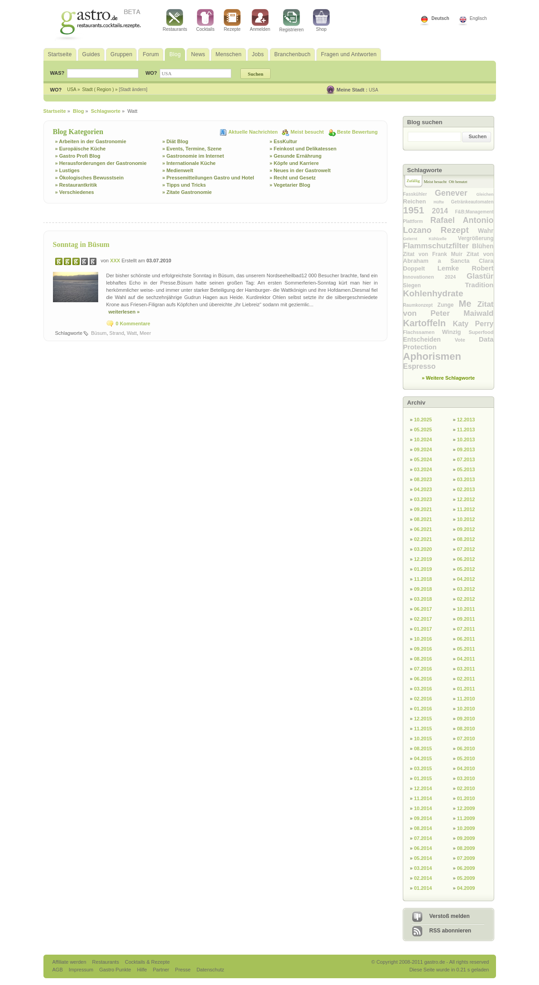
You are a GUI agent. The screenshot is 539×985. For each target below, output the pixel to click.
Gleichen (484, 194)
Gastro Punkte (115, 969)
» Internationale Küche (189, 163)
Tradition (479, 285)
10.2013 (466, 439)
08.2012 (466, 539)
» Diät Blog (175, 141)
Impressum (82, 969)
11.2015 (423, 728)
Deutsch (440, 18)
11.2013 (466, 429)
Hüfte (442, 202)
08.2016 (423, 658)
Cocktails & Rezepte (147, 962)
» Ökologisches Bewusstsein (89, 177)
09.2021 (423, 509)
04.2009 (466, 888)
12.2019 (423, 559)
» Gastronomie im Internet (193, 156)
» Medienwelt (177, 170)
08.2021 (423, 519)
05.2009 (466, 878)
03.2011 (466, 668)
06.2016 (423, 678)
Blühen (482, 246)
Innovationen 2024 (435, 277)
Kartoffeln (428, 323)
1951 (417, 210)
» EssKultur (283, 141)
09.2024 (423, 449)
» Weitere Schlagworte (448, 378)
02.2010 (466, 788)
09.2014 (423, 818)
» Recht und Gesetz (293, 177)
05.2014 (423, 858)
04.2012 (466, 579)
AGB (58, 969)
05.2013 (466, 469)
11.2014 (423, 798)
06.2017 (423, 609)
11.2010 (466, 698)
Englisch (478, 18)
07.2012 (466, 549)
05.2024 (423, 459)
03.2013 (466, 479)
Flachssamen (422, 332)
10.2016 (423, 639)
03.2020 (423, 549)
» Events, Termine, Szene (192, 148)
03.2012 (466, 589)
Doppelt (420, 268)
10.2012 (466, 519)
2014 (443, 211)
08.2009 (466, 848)
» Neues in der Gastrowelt (300, 170)
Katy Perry (473, 324)
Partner (162, 969)
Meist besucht (308, 132)
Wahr (485, 230)
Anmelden (260, 20)
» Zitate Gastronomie (187, 192)
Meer (145, 333)
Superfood (481, 332)
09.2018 (423, 589)
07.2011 (466, 629)
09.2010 (466, 718)
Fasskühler (419, 194)
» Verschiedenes (74, 192)
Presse (183, 969)
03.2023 (423, 499)
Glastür (480, 276)
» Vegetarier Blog (290, 185)
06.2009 (466, 868)
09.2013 (466, 449)
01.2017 (423, 629)
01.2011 (466, 688)
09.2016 (423, 649)
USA (373, 89)
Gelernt (416, 239)
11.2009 (466, 818)
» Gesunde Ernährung (296, 156)
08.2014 (423, 828)
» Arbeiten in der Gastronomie (90, 141)
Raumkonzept (420, 305)
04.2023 (423, 489)
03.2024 (423, 469)
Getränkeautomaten (472, 201)
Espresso (419, 366)
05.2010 (466, 758)
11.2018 (423, 579)
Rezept (459, 230)
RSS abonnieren (450, 930)
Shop (321, 20)
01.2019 (423, 569)
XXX (115, 260)
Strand (117, 333)
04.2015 (423, 758)
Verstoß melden (449, 916)
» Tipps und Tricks (184, 185)
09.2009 (466, 838)
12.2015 (423, 718)
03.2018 (423, 599)
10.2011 (466, 609)
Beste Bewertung (357, 132)
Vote (467, 340)
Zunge (448, 305)
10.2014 (423, 808)
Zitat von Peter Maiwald (448, 309)
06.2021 (423, 529)
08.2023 (423, 479)
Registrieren (291, 20)
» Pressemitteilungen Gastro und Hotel (208, 177)
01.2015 (423, 778)
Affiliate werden (70, 962)
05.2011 (466, 649)
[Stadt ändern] (133, 89)
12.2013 (466, 419)
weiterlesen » (124, 311)
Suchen (478, 136)
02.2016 (423, 698)
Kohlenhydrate (433, 293)
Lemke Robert (465, 268)
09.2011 (466, 619)
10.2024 (423, 439)
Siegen (434, 285)
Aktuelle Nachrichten (253, 132)
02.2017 (423, 619)
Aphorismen (432, 356)
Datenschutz (210, 969)
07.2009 (466, 858)
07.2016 (423, 668)
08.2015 (423, 748)
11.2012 (466, 509)
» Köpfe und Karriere (294, 163)
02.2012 (466, 599)
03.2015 (423, 768)
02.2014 (423, 878)
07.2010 (466, 738)
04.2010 (466, 768)
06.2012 (466, 559)
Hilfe (142, 969)
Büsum (98, 333)
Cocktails (205, 20)
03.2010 (466, 778)
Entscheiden (429, 339)
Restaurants (175, 20)
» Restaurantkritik (76, 185)
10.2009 (466, 828)
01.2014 (423, 888)
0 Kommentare (133, 323)
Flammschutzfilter (437, 245)
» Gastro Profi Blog (77, 156)
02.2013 (466, 489)
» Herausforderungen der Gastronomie (101, 163)
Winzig (455, 331)
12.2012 (466, 499)
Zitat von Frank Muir (435, 254)
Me (468, 304)
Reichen (418, 201)
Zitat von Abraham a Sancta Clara (448, 257)
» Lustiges (67, 170)
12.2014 (423, 788)
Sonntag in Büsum (81, 244)
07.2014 (423, 838)
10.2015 (423, 738)
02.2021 (423, 539)
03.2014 (423, 868)
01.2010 (466, 798)
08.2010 (466, 728)
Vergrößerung (476, 238)
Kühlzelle (443, 239)
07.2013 (466, 459)
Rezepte (232, 20)
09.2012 (466, 529)
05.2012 (466, 569)
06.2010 (466, 748)
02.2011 (466, 678)
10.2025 (423, 419)
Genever (456, 193)
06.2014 (423, 848)
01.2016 (423, 708)
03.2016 (423, 688)
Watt (132, 333)
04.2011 (466, 658)
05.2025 (423, 429)
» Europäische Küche (80, 148)
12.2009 (466, 808)
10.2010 (466, 708)
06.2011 (466, 639)
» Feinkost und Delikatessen (303, 148)
